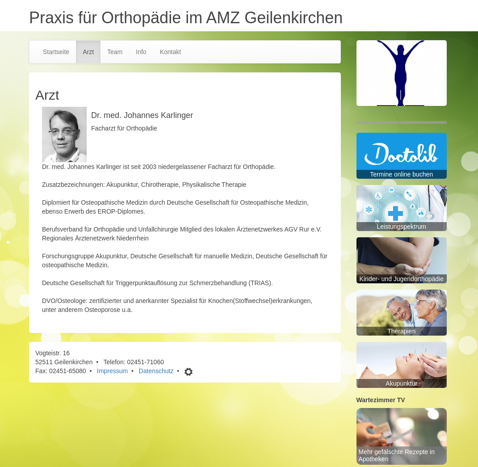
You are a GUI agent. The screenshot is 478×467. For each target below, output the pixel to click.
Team (114, 51)
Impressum (112, 370)
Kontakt (170, 51)
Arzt (88, 51)
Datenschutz (156, 370)
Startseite (56, 51)
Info (141, 51)
